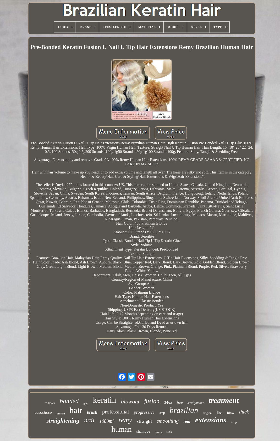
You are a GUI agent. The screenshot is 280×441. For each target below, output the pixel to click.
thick (244, 412)
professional (115, 412)
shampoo (143, 431)
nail (89, 420)
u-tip (234, 422)
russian (158, 432)
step (162, 413)
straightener (195, 403)
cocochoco (43, 412)
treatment (224, 400)
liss (219, 413)
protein (61, 413)
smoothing (168, 421)
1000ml (106, 421)
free (180, 403)
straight (144, 421)
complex (49, 403)
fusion (151, 401)
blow (230, 413)
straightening (62, 420)
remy (125, 420)
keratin (104, 400)
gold (85, 403)
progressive (144, 412)
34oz (168, 402)
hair (76, 410)
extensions (210, 420)
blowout (130, 401)
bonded (69, 401)
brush (92, 412)
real (186, 421)
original (207, 413)
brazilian (184, 410)
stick (169, 431)
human (121, 429)
